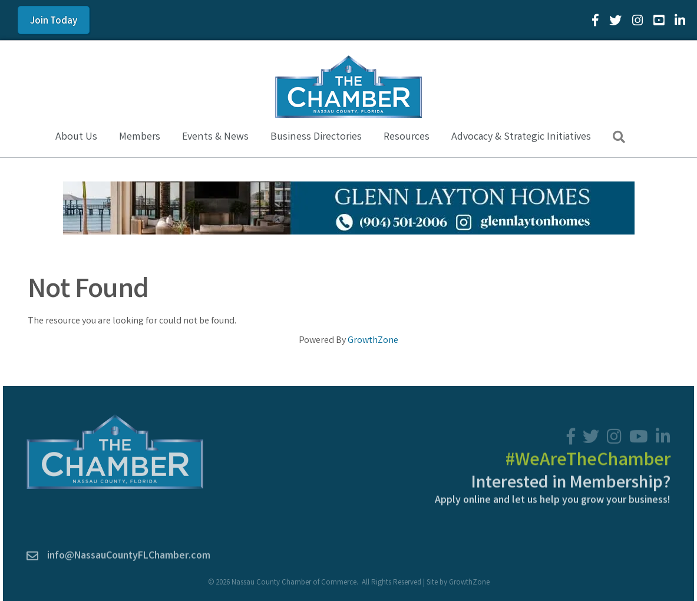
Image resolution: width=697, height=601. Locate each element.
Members (139, 137)
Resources (407, 137)
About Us (76, 137)
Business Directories (316, 137)
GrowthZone (373, 341)
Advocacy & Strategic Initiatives (521, 137)
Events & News (215, 137)
